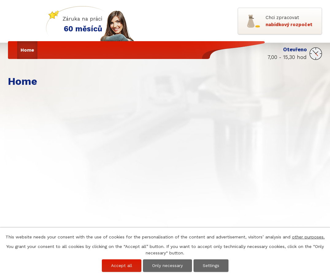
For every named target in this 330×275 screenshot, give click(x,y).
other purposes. (308, 236)
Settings (211, 265)
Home (27, 50)
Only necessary (167, 265)
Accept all (121, 265)
